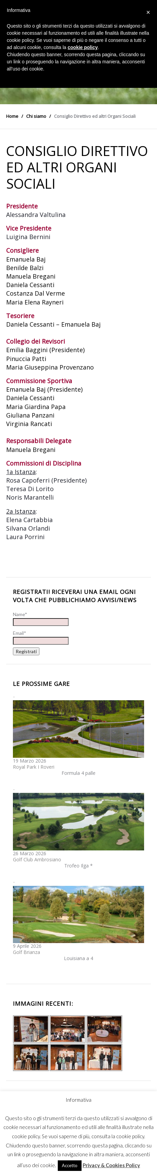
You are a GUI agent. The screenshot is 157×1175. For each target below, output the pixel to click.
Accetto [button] (69, 1165)
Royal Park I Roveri (33, 767)
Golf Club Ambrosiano (37, 859)
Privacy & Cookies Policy (111, 1165)
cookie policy (83, 47)
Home (12, 116)
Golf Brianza (26, 952)
